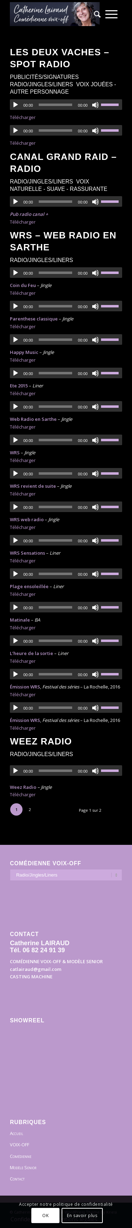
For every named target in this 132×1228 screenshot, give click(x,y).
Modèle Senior (23, 1167)
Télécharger (23, 117)
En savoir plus (82, 1215)
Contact (17, 1179)
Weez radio (41, 741)
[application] (66, 104)
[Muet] (95, 104)
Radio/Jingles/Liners (41, 84)
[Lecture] (15, 104)
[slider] (56, 105)
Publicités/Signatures (44, 77)
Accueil (16, 1133)
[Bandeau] (55, 14)
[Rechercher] (95, 14)
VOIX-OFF (19, 1144)
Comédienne (20, 1156)
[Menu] (111, 14)
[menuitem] (95, 14)
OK (45, 1215)
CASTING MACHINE (31, 976)
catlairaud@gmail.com (35, 969)
